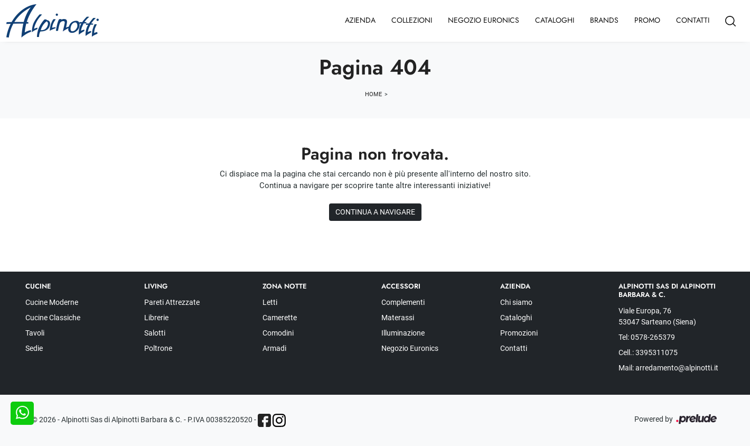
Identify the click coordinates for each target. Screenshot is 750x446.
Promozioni (519, 333)
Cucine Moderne (51, 302)
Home (373, 94)
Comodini (278, 333)
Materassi (397, 317)
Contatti (692, 20)
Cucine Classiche (52, 317)
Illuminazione (403, 333)
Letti (269, 302)
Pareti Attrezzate (172, 302)
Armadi (274, 348)
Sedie (34, 348)
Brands (604, 20)
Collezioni (411, 20)
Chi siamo (516, 302)
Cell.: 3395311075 (648, 352)
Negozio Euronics (483, 20)
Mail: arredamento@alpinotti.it (668, 368)
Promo (647, 20)
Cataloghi (554, 20)
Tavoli (34, 333)
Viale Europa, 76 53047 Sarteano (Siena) (657, 316)
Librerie (156, 317)
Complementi (403, 302)
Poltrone (158, 348)
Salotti (154, 333)
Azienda (360, 20)
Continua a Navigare (375, 212)
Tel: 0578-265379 (646, 337)
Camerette (279, 317)
